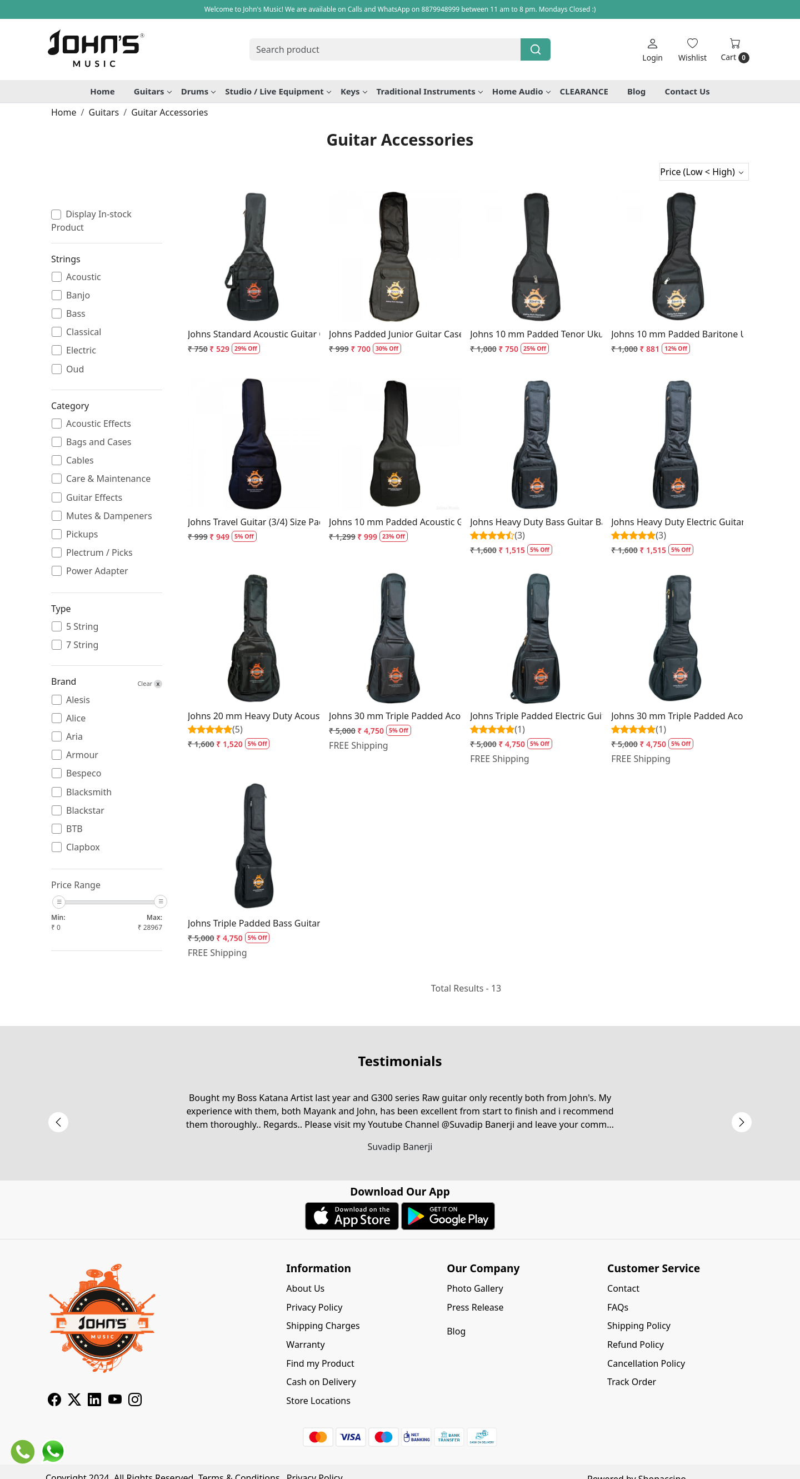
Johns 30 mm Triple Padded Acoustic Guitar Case (395, 716)
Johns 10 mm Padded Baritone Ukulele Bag (677, 334)
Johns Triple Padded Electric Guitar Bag (536, 716)
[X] (74, 1401)
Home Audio (521, 91)
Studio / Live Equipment (278, 91)
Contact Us (687, 91)
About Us (305, 1288)
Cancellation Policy (646, 1363)
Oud (75, 369)
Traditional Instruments (429, 91)
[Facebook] (54, 1401)
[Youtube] (115, 1401)
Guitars (152, 91)
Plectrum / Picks (99, 552)
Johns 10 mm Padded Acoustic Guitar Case (395, 522)
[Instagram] (135, 1401)
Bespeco (83, 773)
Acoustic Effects (98, 424)
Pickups (82, 534)
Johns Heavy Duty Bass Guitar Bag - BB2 (536, 522)
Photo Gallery (475, 1288)
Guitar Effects (94, 497)
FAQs (617, 1307)
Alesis (78, 700)
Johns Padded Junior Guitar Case (395, 334)
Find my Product (320, 1363)
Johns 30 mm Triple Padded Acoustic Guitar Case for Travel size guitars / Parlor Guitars (677, 716)
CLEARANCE (584, 91)
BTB (74, 829)
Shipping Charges (322, 1325)
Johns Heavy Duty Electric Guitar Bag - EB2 (677, 522)
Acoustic (83, 277)
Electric (81, 350)
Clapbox (83, 847)
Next (742, 1122)
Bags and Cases (98, 442)
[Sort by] (704, 172)
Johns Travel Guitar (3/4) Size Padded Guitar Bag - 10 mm (254, 522)
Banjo (78, 295)
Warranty (305, 1344)
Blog (636, 91)
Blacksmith (89, 792)
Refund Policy (635, 1344)
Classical (83, 332)
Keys (354, 91)
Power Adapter (97, 571)
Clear (149, 683)
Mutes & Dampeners (109, 516)
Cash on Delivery (321, 1382)
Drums (198, 91)
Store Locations (318, 1401)
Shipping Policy (639, 1325)
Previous (58, 1122)
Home (102, 91)
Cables (80, 460)
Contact (623, 1288)
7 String (82, 645)
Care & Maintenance (108, 479)
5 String (82, 626)
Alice (76, 718)
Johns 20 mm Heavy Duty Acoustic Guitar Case (254, 716)
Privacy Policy (314, 1307)
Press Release (475, 1307)
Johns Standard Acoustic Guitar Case (254, 334)
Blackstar (85, 810)
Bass (76, 313)
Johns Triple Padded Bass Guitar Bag (254, 923)
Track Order (631, 1382)
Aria (74, 736)
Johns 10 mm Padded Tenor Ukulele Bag (536, 334)
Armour (82, 755)
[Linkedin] (94, 1401)
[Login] (652, 49)
